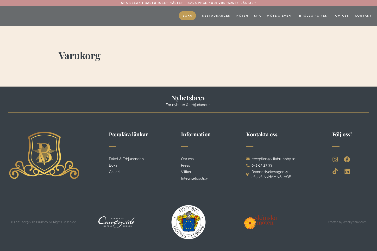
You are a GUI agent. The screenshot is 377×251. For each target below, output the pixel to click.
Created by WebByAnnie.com (347, 222)
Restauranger (216, 15)
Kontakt (363, 15)
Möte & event (280, 15)
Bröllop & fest (314, 15)
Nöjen (242, 15)
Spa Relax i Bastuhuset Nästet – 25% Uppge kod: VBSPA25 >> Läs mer (188, 3)
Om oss (342, 15)
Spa (257, 15)
